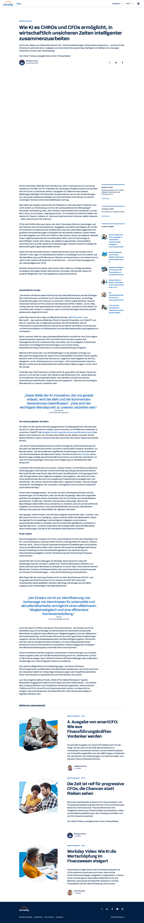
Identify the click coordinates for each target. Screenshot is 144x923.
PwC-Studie (83, 454)
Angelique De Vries (80, 766)
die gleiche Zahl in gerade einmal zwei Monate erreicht (67, 432)
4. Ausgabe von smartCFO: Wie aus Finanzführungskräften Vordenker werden (92, 729)
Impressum (59, 917)
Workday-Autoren (32, 61)
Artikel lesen (106, 199)
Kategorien (118, 3)
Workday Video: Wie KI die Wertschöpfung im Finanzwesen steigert (91, 856)
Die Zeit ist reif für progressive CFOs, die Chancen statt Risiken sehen (95, 788)
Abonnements (49, 917)
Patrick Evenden (79, 891)
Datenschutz (38, 917)
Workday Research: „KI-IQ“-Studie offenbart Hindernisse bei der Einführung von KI (116, 257)
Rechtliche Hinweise (25, 917)
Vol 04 (83, 716)
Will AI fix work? (75, 317)
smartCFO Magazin (25, 21)
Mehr (130, 3)
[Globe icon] (138, 3)
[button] (109, 62)
